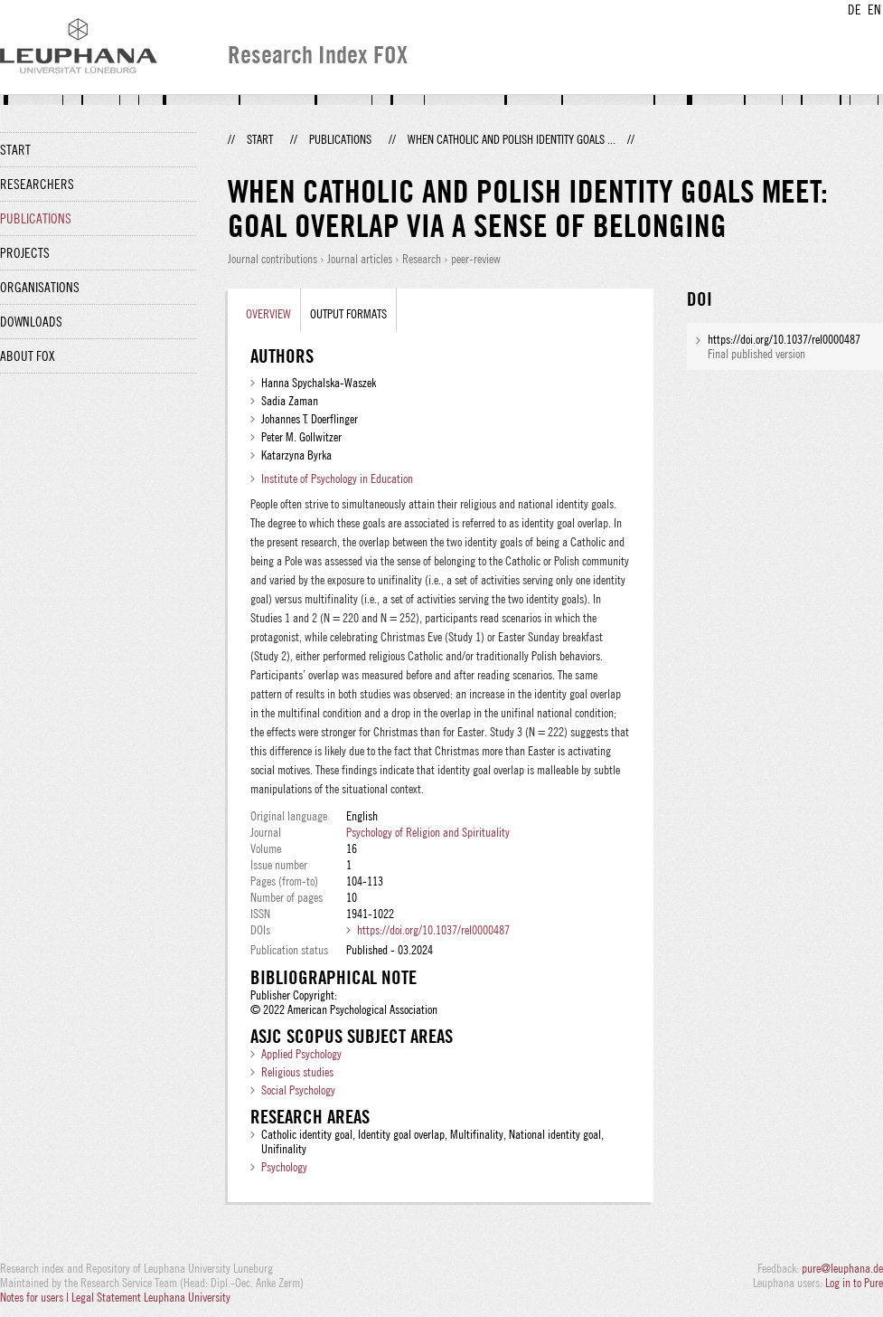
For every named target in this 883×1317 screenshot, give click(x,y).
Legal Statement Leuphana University (150, 1297)
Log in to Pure (854, 1282)
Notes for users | (35, 1297)
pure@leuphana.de (842, 1268)
